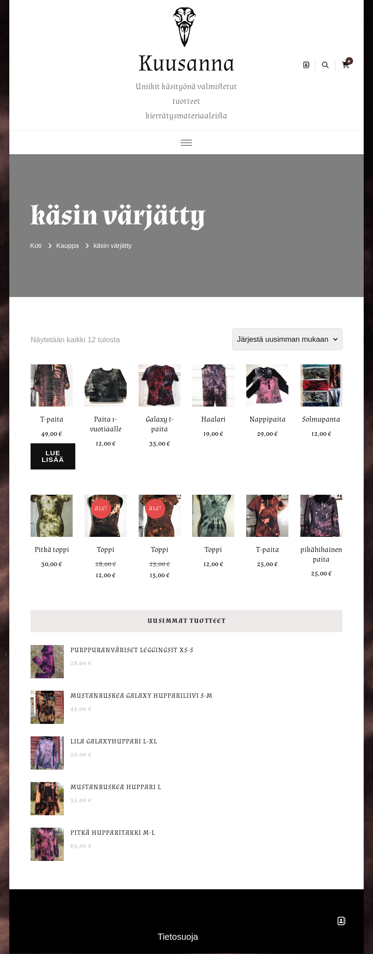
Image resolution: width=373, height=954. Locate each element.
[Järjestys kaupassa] (287, 339)
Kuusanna (186, 63)
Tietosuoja (178, 937)
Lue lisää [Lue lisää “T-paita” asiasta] (55, 456)
